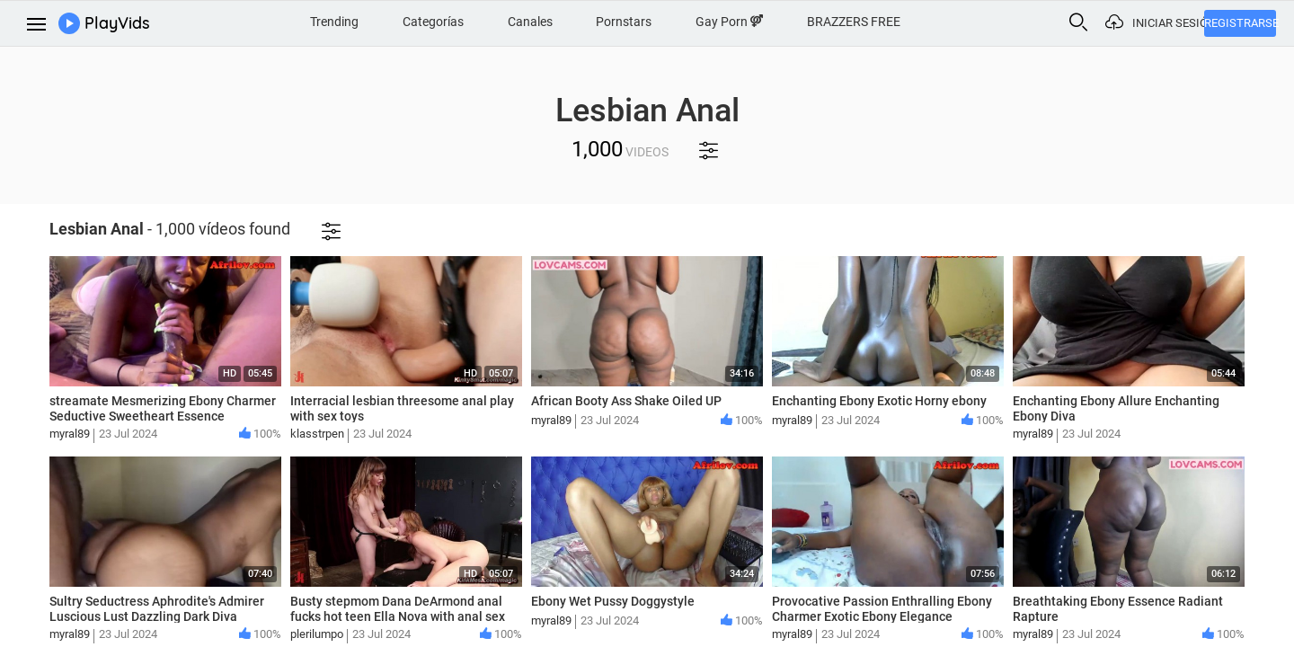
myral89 (69, 433)
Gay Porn (729, 21)
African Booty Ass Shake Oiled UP (626, 401)
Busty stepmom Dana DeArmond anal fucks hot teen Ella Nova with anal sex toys (397, 616)
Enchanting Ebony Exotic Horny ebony (879, 401)
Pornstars (623, 21)
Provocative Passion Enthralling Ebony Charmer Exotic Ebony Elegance (882, 609)
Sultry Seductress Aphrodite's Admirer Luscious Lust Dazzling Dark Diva (156, 609)
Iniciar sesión (1168, 23)
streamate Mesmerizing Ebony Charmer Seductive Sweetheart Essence (162, 408)
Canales (530, 21)
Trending (334, 21)
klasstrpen (317, 433)
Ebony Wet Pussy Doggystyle (613, 601)
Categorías (433, 21)
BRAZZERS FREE (853, 21)
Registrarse (1240, 23)
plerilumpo (316, 634)
